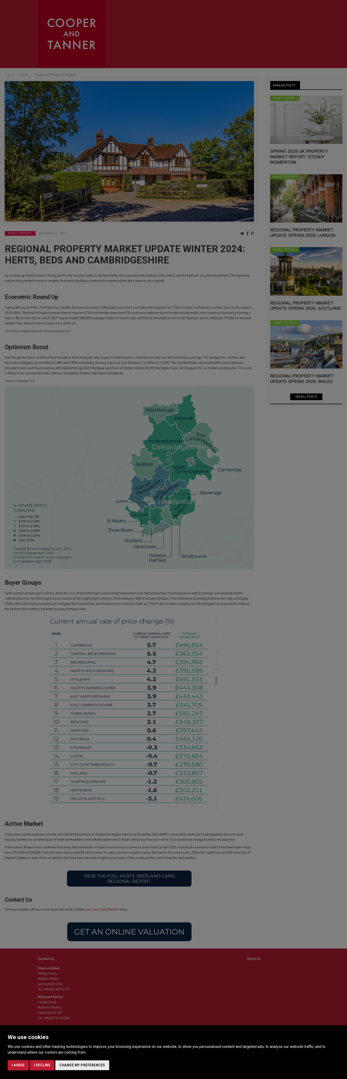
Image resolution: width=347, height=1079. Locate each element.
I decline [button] (42, 1065)
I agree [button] (18, 1065)
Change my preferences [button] (82, 1065)
